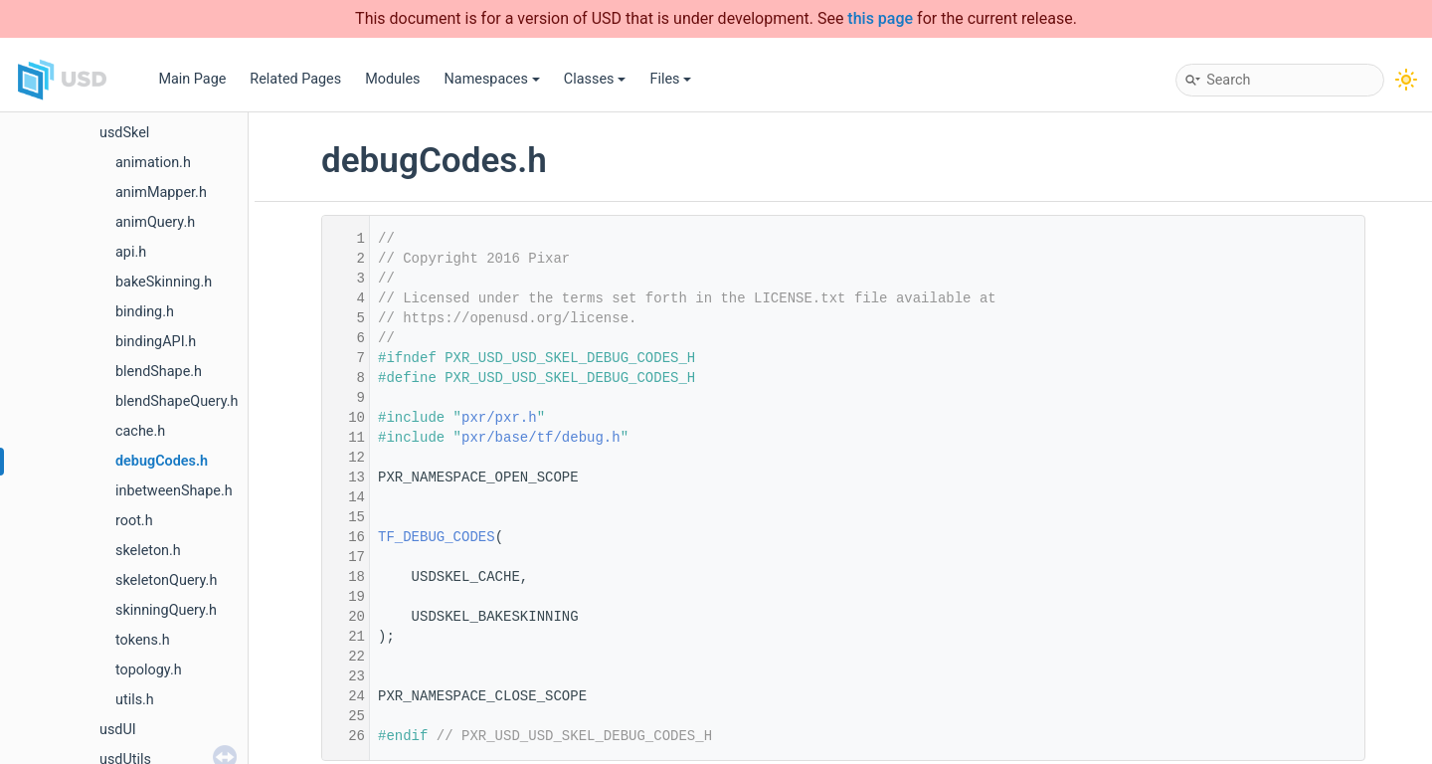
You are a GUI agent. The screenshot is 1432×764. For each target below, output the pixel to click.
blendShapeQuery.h (177, 401)
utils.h (134, 699)
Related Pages (295, 79)
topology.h (148, 670)
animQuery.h (155, 222)
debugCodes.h (161, 461)
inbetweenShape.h (174, 490)
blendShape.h (158, 371)
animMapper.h (161, 192)
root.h (134, 520)
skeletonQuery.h (166, 580)
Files (670, 79)
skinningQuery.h (166, 610)
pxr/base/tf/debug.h (541, 438)
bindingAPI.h (155, 341)
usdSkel (124, 132)
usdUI (117, 729)
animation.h (153, 162)
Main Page (192, 79)
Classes (595, 79)
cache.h (140, 431)
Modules (392, 79)
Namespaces (492, 79)
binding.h (144, 311)
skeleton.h (148, 550)
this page (880, 18)
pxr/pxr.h (499, 418)
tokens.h (142, 640)
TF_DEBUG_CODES (436, 537)
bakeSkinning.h (163, 282)
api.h (130, 252)
